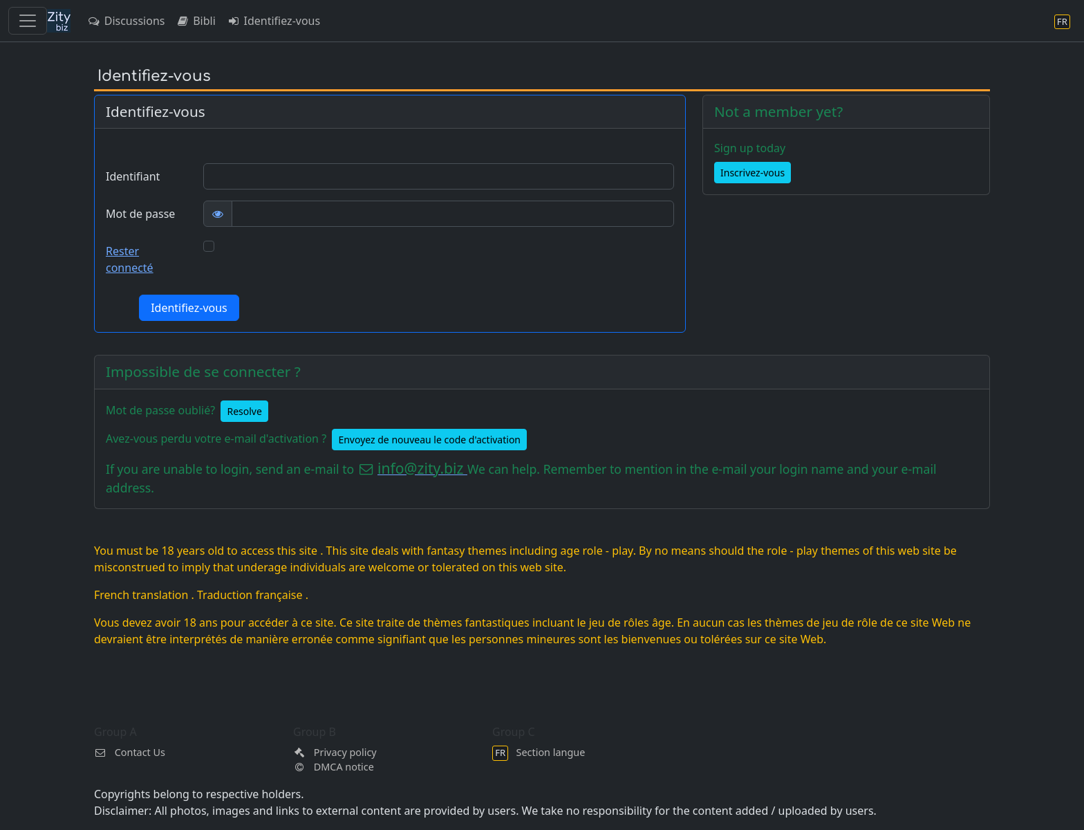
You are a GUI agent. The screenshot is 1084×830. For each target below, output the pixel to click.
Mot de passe (140, 213)
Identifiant (133, 176)
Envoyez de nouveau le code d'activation (429, 439)
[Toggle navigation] (27, 21)
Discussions (126, 20)
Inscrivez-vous (752, 172)
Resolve (244, 411)
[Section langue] (1062, 21)
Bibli (195, 20)
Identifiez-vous (273, 20)
